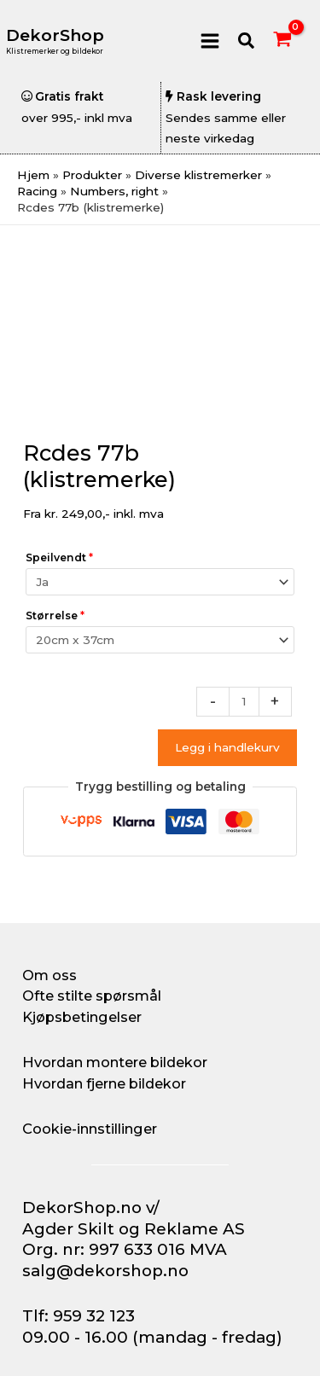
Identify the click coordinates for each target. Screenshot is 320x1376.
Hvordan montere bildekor (114, 1062)
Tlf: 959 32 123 (78, 1316)
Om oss (49, 975)
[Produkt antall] (244, 702)
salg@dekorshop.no (105, 1270)
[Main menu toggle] (209, 40)
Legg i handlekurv (227, 747)
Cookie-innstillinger (89, 1128)
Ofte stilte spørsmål (91, 995)
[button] (247, 41)
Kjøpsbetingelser (82, 1016)
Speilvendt (59, 557)
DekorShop (55, 35)
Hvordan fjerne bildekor (104, 1083)
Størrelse (55, 615)
